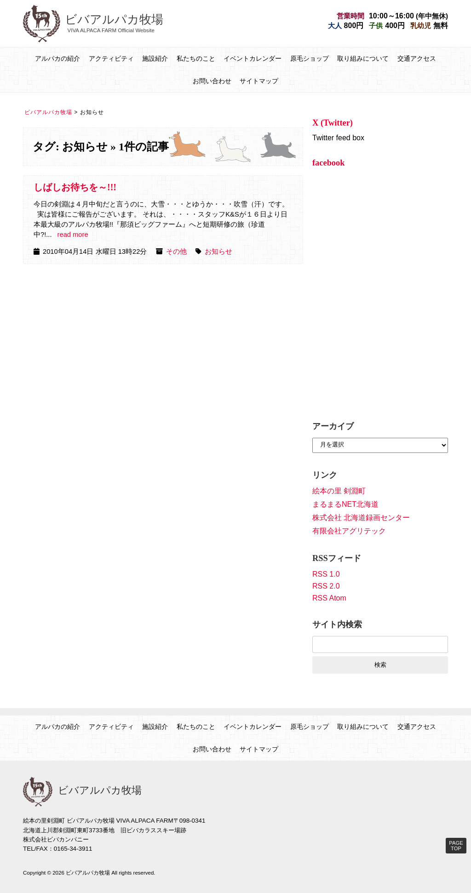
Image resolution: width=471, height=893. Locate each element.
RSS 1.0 (326, 574)
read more (72, 234)
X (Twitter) (332, 122)
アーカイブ (333, 426)
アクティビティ (111, 58)
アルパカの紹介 (57, 58)
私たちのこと (196, 58)
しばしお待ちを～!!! (75, 187)
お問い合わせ (212, 81)
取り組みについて (363, 58)
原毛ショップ (309, 58)
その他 (176, 251)
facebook (328, 162)
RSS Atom (329, 598)
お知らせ (218, 251)
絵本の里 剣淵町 (339, 491)
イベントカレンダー (252, 58)
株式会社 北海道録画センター (361, 517)
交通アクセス (416, 58)
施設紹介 (155, 58)
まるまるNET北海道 (345, 504)
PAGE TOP (456, 845)
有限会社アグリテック (349, 531)
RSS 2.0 (326, 586)
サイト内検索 (337, 624)
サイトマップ (259, 81)
